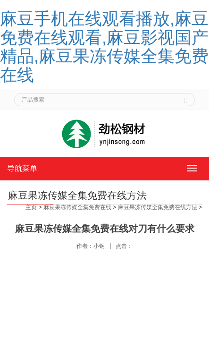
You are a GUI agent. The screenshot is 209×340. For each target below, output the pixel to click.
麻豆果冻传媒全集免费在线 (77, 207)
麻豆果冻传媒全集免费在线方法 (157, 207)
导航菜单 (22, 168)
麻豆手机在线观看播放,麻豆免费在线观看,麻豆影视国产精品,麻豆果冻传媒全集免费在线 (104, 47)
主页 (31, 207)
